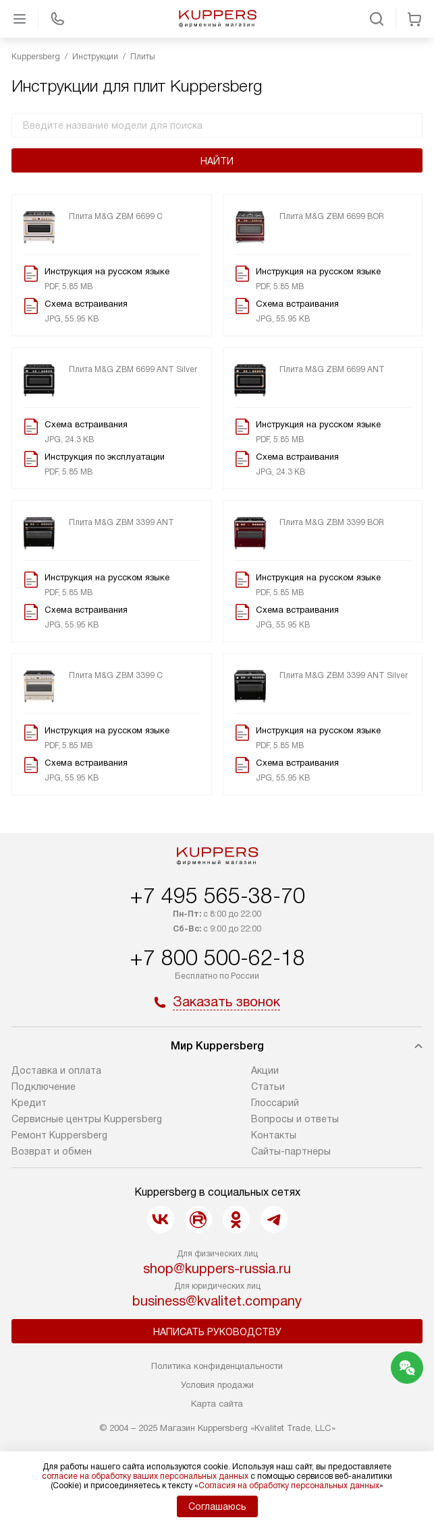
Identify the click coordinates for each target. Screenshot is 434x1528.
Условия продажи (217, 1385)
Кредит (29, 1102)
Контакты (273, 1135)
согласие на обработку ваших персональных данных (145, 1476)
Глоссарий (275, 1102)
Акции (265, 1070)
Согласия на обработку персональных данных (288, 1485)
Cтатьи (268, 1086)
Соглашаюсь (217, 1506)
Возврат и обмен (51, 1151)
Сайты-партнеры (291, 1151)
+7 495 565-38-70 (217, 896)
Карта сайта (217, 1404)
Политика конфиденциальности (217, 1366)
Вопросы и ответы (295, 1118)
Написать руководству (217, 1331)
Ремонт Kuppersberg (59, 1135)
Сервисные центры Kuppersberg (86, 1118)
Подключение (43, 1086)
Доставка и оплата (56, 1070)
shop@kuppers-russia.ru (217, 1268)
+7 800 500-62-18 (217, 958)
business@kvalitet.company (217, 1300)
